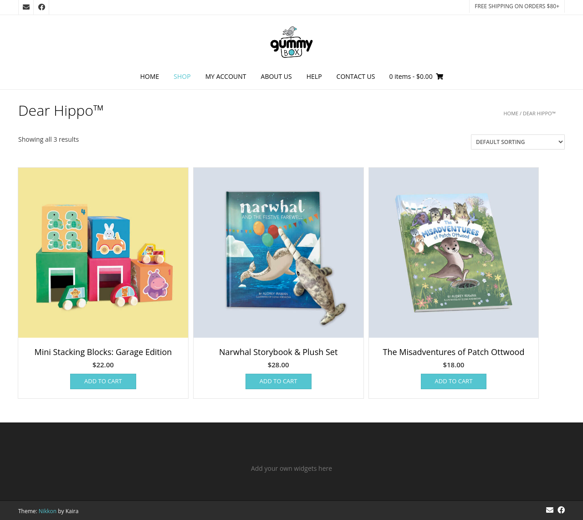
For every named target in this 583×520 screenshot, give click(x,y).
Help (314, 76)
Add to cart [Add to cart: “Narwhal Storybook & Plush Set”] (278, 381)
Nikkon (47, 511)
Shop (182, 76)
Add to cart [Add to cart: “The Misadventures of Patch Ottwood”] (454, 381)
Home (149, 76)
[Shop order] (518, 141)
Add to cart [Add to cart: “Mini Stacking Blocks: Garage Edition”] (103, 381)
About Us (276, 76)
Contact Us (356, 76)
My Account (225, 76)
